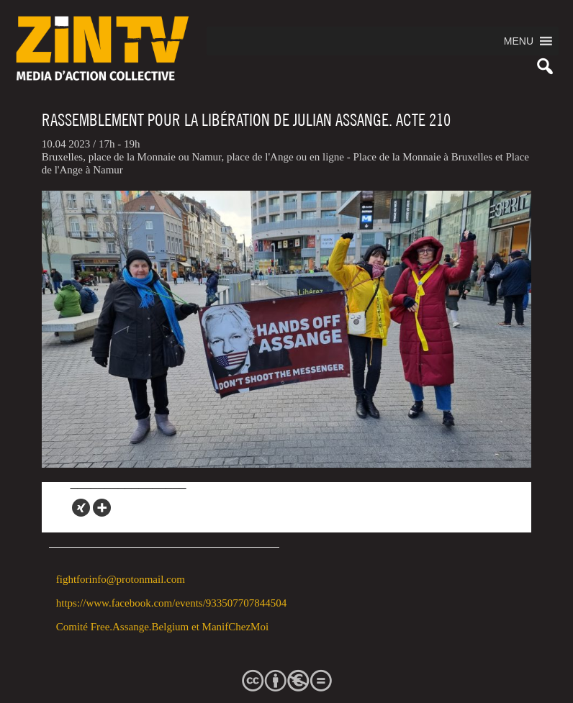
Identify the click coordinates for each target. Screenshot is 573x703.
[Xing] (81, 508)
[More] (102, 508)
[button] (518, 41)
